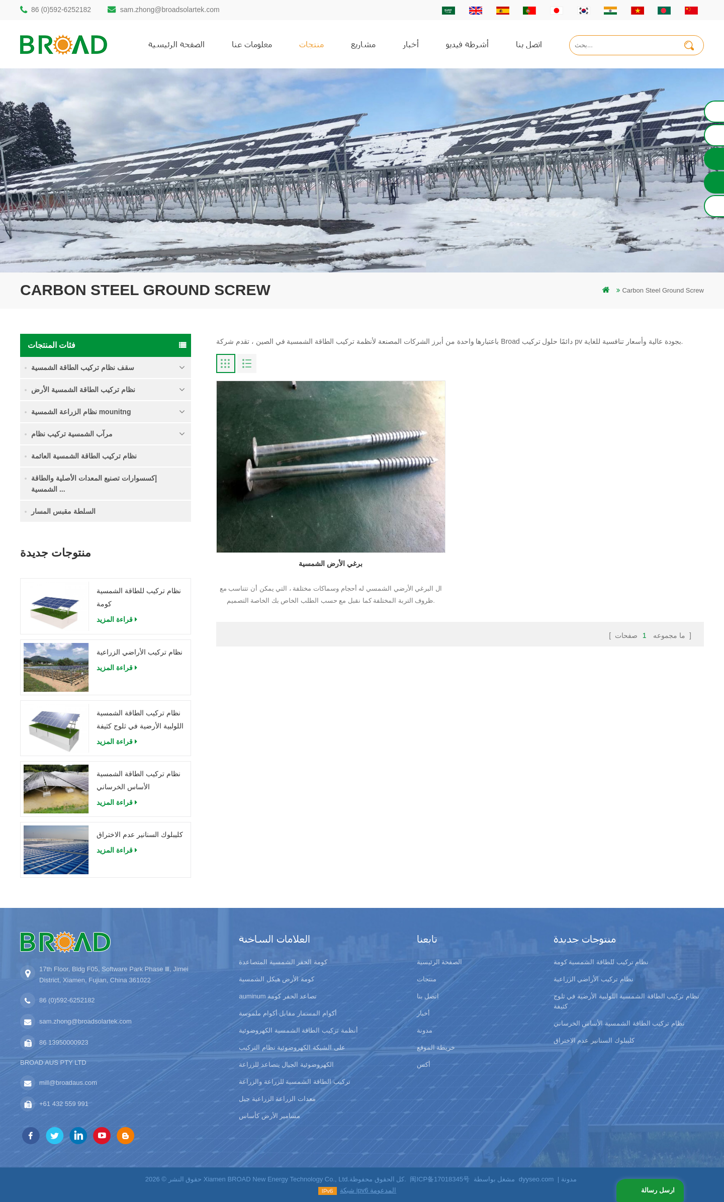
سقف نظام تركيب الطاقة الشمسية (82, 367)
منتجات (311, 44)
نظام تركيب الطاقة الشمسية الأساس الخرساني (138, 780)
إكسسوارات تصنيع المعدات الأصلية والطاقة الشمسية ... (94, 483)
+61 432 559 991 (63, 1103)
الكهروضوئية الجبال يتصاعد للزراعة (286, 1064)
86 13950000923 (63, 1042)
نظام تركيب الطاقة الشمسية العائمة (84, 456)
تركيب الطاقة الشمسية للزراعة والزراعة (294, 1081)
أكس (423, 1064)
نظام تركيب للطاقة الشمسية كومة (139, 597)
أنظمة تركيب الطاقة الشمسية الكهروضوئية (298, 1030)
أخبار (411, 44)
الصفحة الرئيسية (176, 44)
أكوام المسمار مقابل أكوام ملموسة (287, 1013)
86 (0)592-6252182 (61, 10)
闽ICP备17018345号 (440, 1179)
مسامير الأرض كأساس (269, 1116)
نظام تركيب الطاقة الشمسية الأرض (83, 390)
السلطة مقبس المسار (63, 511)
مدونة (424, 1030)
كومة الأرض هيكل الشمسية (276, 979)
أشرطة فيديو (467, 44)
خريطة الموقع (436, 1047)
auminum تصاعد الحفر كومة (278, 996)
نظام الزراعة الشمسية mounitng (81, 412)
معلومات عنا (252, 44)
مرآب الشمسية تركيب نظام (72, 434)
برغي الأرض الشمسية (294, 509)
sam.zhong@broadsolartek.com (170, 10)
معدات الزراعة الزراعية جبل (277, 1098)
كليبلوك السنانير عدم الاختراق (140, 834)
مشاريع (363, 44)
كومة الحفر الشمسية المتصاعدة (283, 962)
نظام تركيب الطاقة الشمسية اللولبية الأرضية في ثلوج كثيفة (140, 719)
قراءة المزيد (117, 619)
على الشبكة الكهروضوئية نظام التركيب (292, 1047)
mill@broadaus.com (68, 1082)
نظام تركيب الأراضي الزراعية (140, 652)
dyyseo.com (536, 1179)
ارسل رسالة (657, 1190)
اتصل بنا (529, 44)
